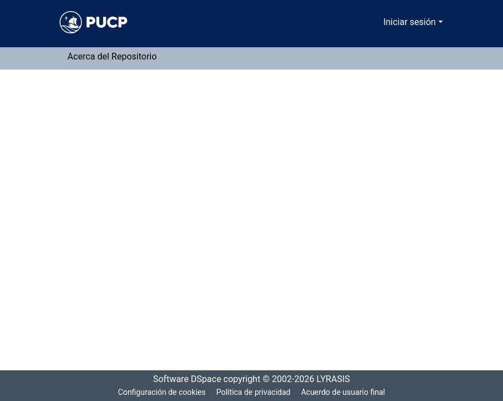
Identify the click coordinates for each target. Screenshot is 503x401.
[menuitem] (377, 22)
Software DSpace (183, 379)
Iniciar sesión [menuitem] (411, 22)
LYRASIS (336, 379)
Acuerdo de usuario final (344, 392)
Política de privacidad (252, 392)
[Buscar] (361, 22)
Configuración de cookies (159, 392)
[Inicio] (94, 22)
